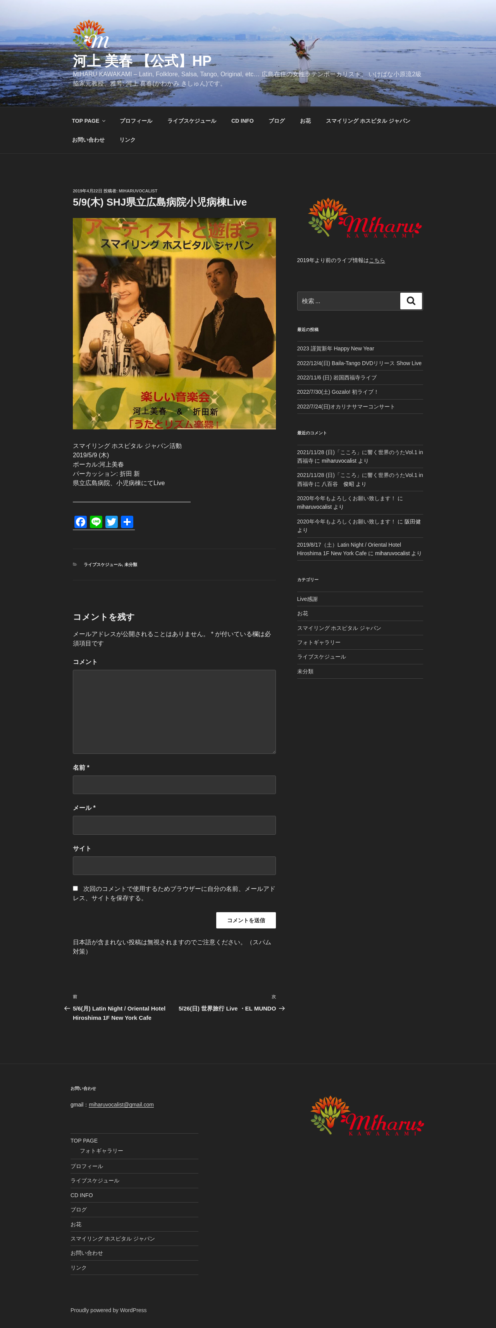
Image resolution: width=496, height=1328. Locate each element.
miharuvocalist (138, 191)
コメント (85, 662)
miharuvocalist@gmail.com (121, 1105)
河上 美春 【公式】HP (142, 61)
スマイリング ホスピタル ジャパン (368, 121)
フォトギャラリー (319, 642)
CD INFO (242, 121)
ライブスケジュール (191, 121)
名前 (81, 767)
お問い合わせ (88, 140)
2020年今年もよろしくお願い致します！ (346, 498)
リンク (127, 140)
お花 (305, 121)
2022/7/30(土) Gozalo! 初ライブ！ (338, 392)
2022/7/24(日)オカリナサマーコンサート (346, 406)
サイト (82, 848)
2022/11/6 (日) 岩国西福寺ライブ (337, 377)
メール (84, 808)
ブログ (277, 121)
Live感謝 (307, 599)
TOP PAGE (89, 121)
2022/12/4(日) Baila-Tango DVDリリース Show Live (359, 363)
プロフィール (136, 121)
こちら (377, 260)
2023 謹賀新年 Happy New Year (335, 348)
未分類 (130, 564)
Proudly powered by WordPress (109, 1310)
